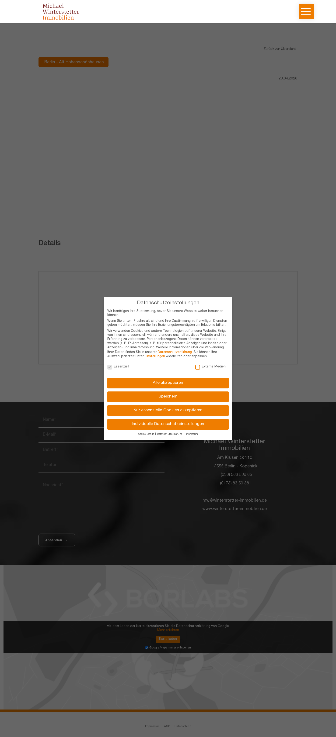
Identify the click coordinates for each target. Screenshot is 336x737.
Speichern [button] (168, 397)
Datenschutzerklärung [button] (170, 434)
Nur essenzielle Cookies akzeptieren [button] (168, 410)
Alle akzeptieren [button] (168, 383)
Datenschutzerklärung (175, 352)
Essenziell (118, 367)
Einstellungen (155, 356)
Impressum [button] (192, 434)
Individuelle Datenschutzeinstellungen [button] (168, 424)
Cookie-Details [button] (146, 434)
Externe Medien (210, 367)
